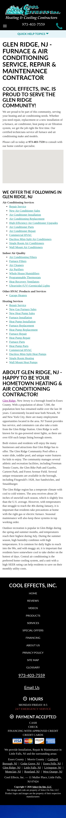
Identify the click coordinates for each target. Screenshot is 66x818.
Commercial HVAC (20, 235)
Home (33, 593)
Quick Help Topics (33, 34)
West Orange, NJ (52, 771)
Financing (33, 637)
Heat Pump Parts (18, 346)
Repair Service (17, 206)
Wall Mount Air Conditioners (26, 247)
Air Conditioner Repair (22, 231)
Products (33, 615)
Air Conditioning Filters (23, 257)
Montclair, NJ (13, 771)
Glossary (33, 667)
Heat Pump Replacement (23, 329)
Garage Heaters (18, 295)
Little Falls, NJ (32, 767)
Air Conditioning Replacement (27, 218)
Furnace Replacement (21, 325)
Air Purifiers (16, 269)
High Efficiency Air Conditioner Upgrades (33, 223)
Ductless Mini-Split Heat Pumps (27, 354)
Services (33, 622)
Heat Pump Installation (22, 321)
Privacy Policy (33, 652)
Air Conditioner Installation (25, 214)
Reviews (33, 600)
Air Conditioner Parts (21, 227)
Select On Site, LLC (42, 787)
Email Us (31, 687)
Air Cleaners (16, 265)
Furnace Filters (17, 261)
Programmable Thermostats (25, 277)
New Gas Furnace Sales (22, 309)
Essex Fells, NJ (52, 763)
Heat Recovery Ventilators (24, 281)
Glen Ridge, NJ (11, 767)
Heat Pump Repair (19, 337)
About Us (33, 645)
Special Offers (33, 630)
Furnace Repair (18, 333)
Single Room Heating (21, 358)
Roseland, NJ (32, 771)
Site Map (33, 660)
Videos (33, 608)
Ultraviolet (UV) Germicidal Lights (29, 285)
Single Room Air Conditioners (26, 243)
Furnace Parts (17, 341)
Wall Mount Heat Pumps (23, 362)
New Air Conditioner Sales (24, 210)
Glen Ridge (9, 400)
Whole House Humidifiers (24, 273)
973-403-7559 (31, 675)
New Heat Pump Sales (22, 313)
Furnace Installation (20, 317)
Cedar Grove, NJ (30, 763)
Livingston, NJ (52, 767)
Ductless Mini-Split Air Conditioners (30, 239)
